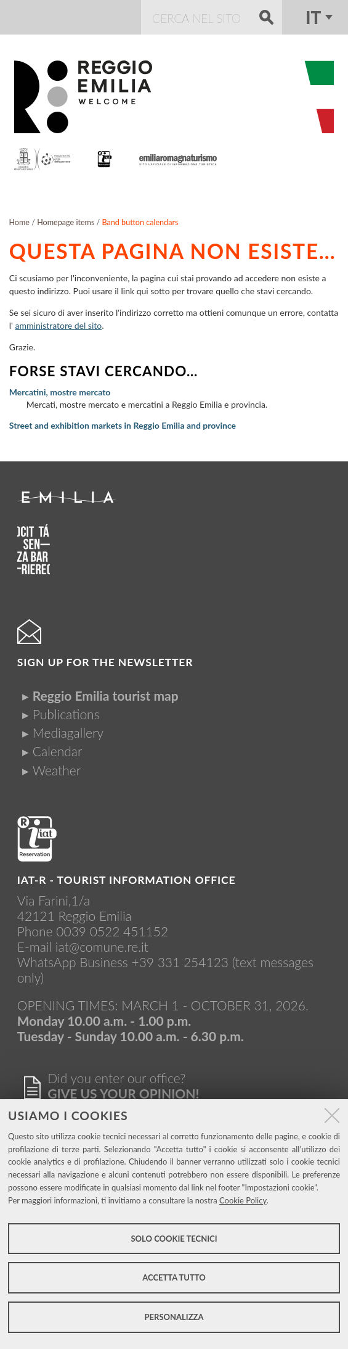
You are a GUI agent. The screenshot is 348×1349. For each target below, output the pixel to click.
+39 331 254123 (180, 962)
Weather (57, 770)
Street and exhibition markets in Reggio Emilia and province (122, 425)
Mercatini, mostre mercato (60, 392)
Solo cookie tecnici (174, 1239)
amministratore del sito (58, 325)
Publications (66, 714)
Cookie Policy (243, 1200)
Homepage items (65, 222)
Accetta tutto (174, 1277)
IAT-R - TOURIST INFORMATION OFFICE (126, 879)
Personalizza (174, 1317)
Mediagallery (68, 732)
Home (19, 222)
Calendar (58, 751)
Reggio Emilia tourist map (106, 695)
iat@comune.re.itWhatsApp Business (82, 954)
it (313, 17)
